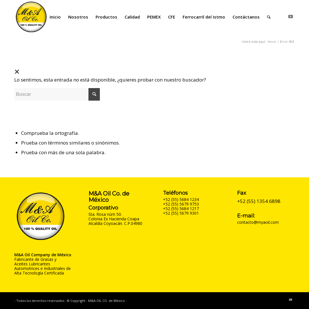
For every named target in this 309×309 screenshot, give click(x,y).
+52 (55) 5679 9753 (181, 204)
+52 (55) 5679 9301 (181, 213)
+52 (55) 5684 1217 (181, 208)
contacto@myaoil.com (258, 222)
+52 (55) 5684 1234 (181, 199)
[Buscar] (268, 16)
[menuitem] (55, 16)
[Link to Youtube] (290, 16)
